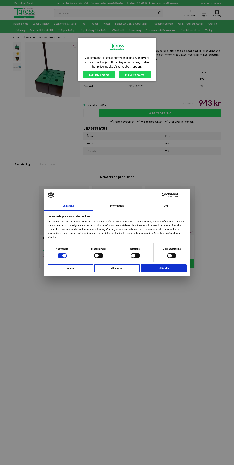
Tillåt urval (117, 268)
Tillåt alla (164, 268)
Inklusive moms (134, 74)
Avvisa (70, 268)
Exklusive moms (99, 74)
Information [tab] (117, 205)
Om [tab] (166, 205)
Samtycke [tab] (68, 205)
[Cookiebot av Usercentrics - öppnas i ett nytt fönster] (164, 195)
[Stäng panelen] (185, 195)
